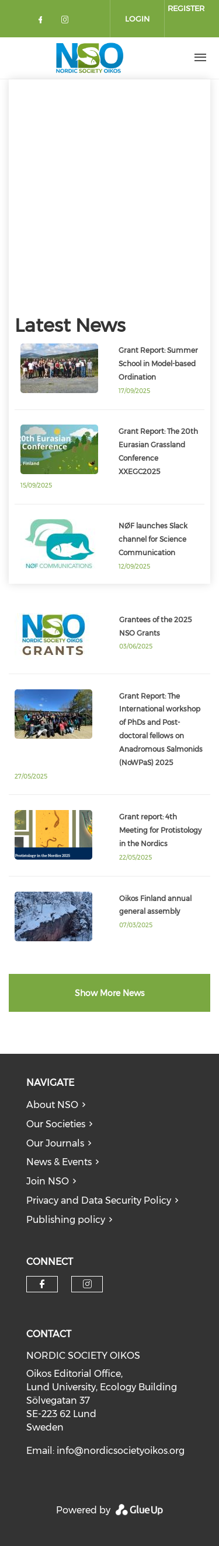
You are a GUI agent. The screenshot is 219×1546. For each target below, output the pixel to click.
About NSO (52, 1104)
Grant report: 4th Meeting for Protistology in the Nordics (160, 830)
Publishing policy (65, 1219)
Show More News (109, 993)
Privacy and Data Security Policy (98, 1200)
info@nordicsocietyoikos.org (121, 1450)
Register (186, 8)
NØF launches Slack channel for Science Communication (153, 539)
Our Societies (55, 1124)
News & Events (59, 1162)
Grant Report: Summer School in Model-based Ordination (158, 363)
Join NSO (47, 1181)
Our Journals (55, 1143)
